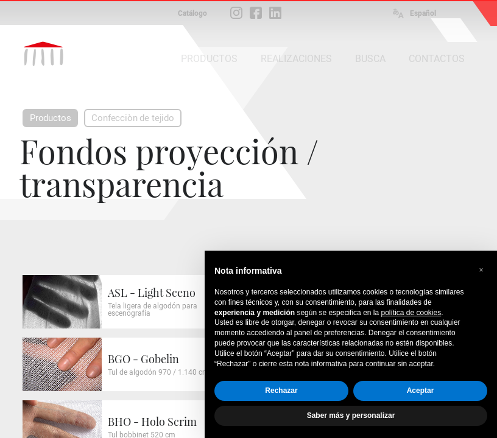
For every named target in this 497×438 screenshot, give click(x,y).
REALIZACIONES (296, 58)
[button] (481, 270)
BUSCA (370, 58)
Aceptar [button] (420, 390)
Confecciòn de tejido (132, 118)
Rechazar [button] (281, 390)
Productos (50, 118)
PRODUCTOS (209, 58)
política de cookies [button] (411, 312)
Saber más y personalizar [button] (351, 415)
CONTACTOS (437, 58)
